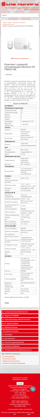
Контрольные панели (8, 24)
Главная (4, 22)
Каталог (10, 22)
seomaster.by (28, 409)
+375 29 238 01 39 (16, 391)
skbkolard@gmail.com (22, 398)
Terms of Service (21, 414)
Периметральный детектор (11, 361)
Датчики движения (8, 356)
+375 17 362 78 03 (20, 393)
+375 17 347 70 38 (17, 396)
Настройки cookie (20, 406)
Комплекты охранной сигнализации (13, 363)
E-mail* (20, 383)
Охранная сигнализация (19, 22)
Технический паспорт (11, 297)
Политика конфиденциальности (20, 404)
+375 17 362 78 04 (20, 394)
